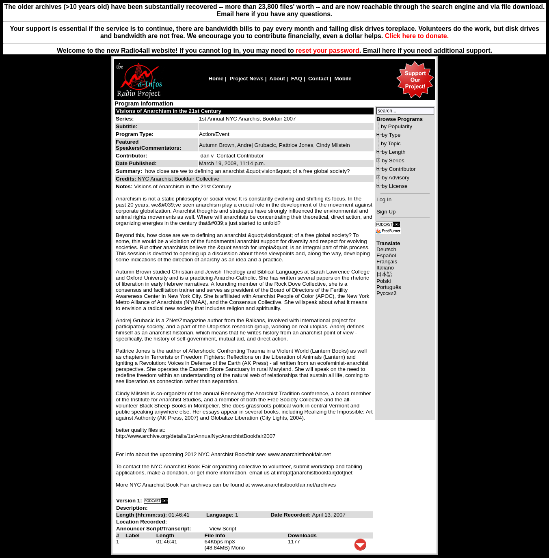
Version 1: (129, 501)
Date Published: (136, 163)
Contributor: (131, 156)
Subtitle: (126, 126)
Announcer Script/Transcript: (153, 529)
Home (215, 78)
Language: (220, 515)
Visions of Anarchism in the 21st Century (168, 111)
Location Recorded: (141, 522)
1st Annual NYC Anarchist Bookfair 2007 (247, 119)
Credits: (127, 179)
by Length (394, 152)
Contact (318, 78)
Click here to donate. (417, 35)
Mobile (342, 78)
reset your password (327, 50)
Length (165, 535)
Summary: (130, 171)
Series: (125, 119)
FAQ (296, 78)
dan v (207, 156)
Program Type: (134, 134)
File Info (215, 535)
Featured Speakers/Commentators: (148, 145)
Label (132, 535)
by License (395, 186)
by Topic (391, 143)
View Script (222, 529)
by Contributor (399, 169)
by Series (393, 160)
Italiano (385, 268)
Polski (383, 281)
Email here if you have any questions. (274, 14)
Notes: (125, 186)
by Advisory (395, 178)
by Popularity (396, 126)
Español (386, 255)
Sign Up (386, 212)
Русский (386, 293)
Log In (383, 199)
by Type (391, 135)
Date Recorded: (291, 515)
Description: (132, 508)
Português (388, 287)
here (389, 50)
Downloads (302, 535)
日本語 (384, 274)
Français (386, 262)
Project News (246, 78)
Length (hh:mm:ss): (142, 515)
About (277, 78)
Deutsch (386, 249)
